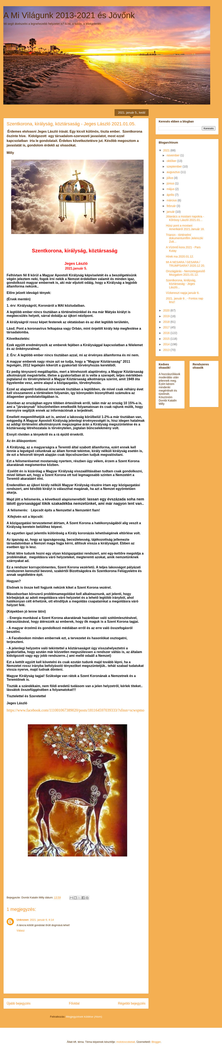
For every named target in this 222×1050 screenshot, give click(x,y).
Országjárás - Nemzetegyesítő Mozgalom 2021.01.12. (185, 273)
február (171, 206)
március (172, 200)
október (172, 161)
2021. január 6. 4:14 (42, 919)
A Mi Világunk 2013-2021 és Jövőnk (69, 15)
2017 (166, 327)
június (171, 183)
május (171, 189)
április (171, 194)
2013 (166, 350)
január (171, 211)
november (173, 155)
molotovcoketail (125, 1041)
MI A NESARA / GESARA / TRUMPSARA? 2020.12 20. (185, 263)
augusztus (174, 172)
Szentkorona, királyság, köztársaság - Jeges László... (181, 284)
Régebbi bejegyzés (131, 1003)
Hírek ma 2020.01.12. (180, 256)
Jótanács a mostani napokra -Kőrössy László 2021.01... (185, 218)
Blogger (156, 1041)
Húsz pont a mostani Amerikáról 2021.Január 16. (185, 227)
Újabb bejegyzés (18, 1003)
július (170, 177)
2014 (166, 344)
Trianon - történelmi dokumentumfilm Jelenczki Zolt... (184, 238)
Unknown (23, 919)
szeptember (174, 166)
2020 (166, 310)
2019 (166, 316)
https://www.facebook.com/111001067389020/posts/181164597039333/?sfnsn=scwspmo (75, 710)
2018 (166, 321)
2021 (166, 150)
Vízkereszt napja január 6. (182, 293)
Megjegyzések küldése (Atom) (84, 1016)
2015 (166, 338)
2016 (166, 333)
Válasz (21, 930)
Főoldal (74, 1003)
